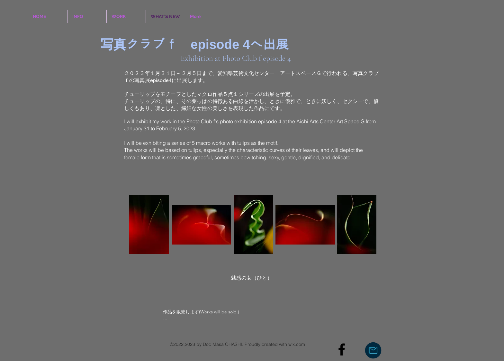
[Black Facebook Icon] (342, 349)
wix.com (296, 344)
